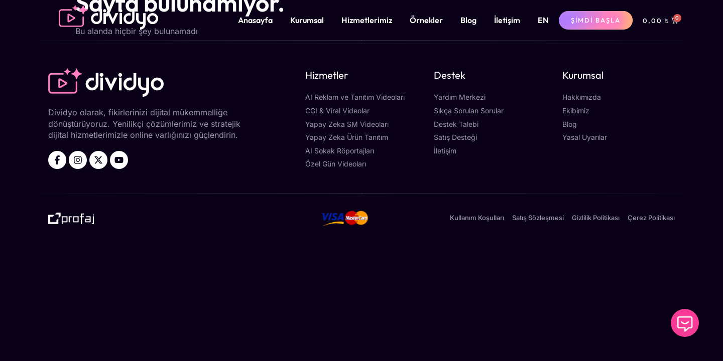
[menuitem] (543, 20)
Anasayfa (255, 20)
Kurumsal (307, 20)
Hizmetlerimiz (366, 20)
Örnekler (426, 20)
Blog (468, 20)
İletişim (507, 20)
